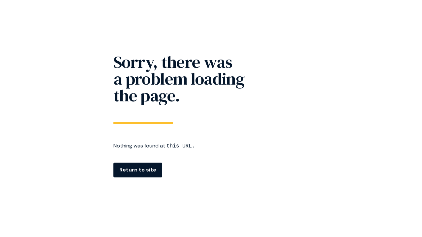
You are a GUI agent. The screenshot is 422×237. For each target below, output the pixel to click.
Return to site (137, 169)
